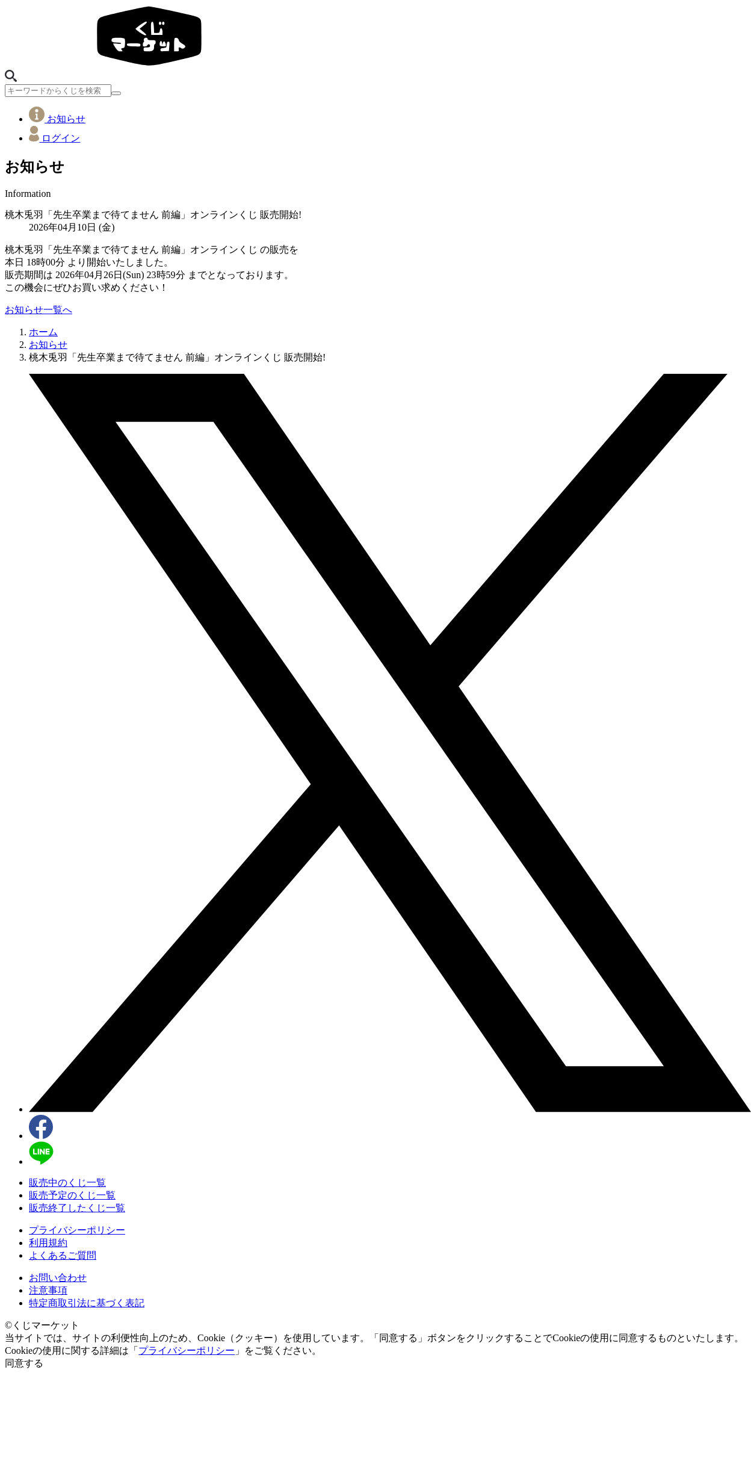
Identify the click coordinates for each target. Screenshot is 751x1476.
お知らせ (57, 119)
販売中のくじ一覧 (67, 1182)
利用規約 (48, 1243)
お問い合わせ (58, 1278)
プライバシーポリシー (77, 1230)
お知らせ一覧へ (38, 310)
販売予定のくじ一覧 (72, 1195)
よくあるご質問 (62, 1255)
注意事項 (48, 1290)
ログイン (54, 138)
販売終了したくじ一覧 (77, 1208)
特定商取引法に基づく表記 (86, 1303)
